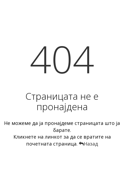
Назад (88, 143)
